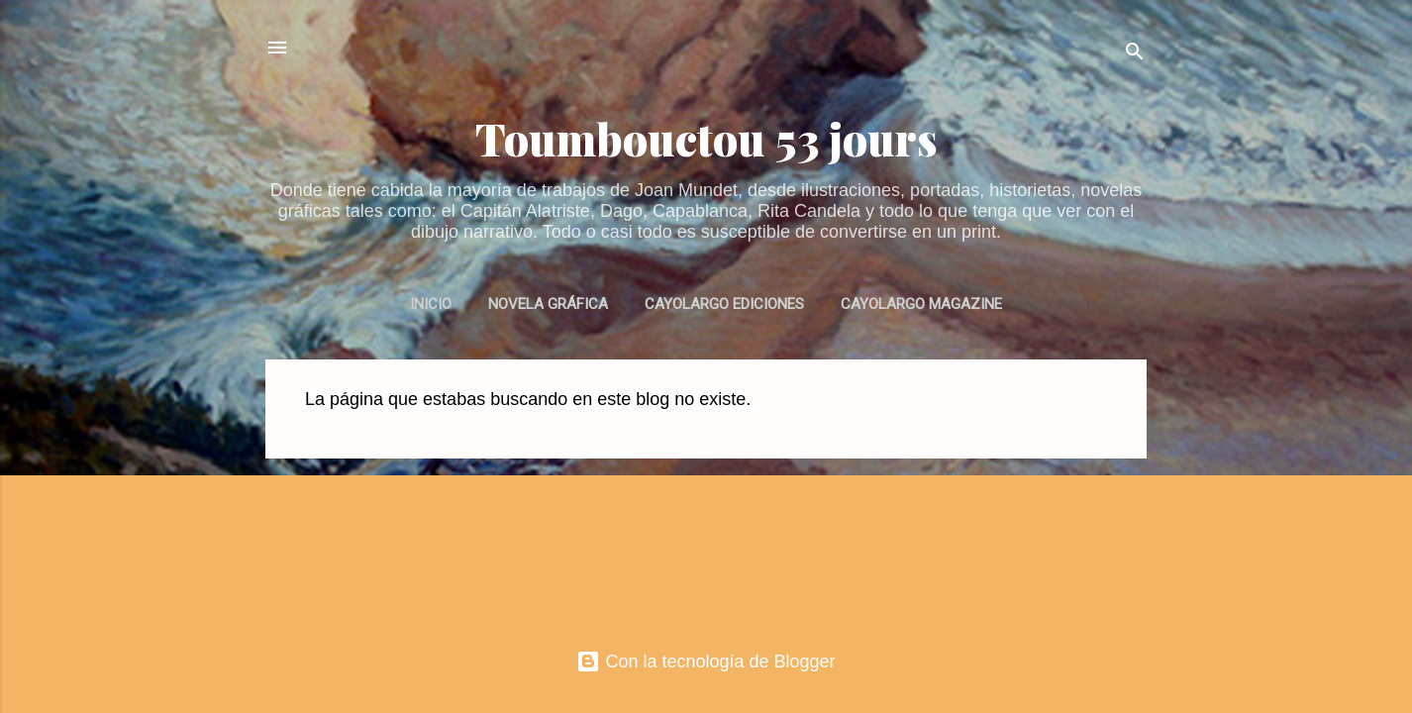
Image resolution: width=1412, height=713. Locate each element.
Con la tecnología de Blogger (705, 661)
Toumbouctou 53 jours (706, 138)
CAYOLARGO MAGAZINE (921, 304)
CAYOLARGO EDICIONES (724, 304)
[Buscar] (1135, 54)
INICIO (431, 304)
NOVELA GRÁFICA (548, 304)
